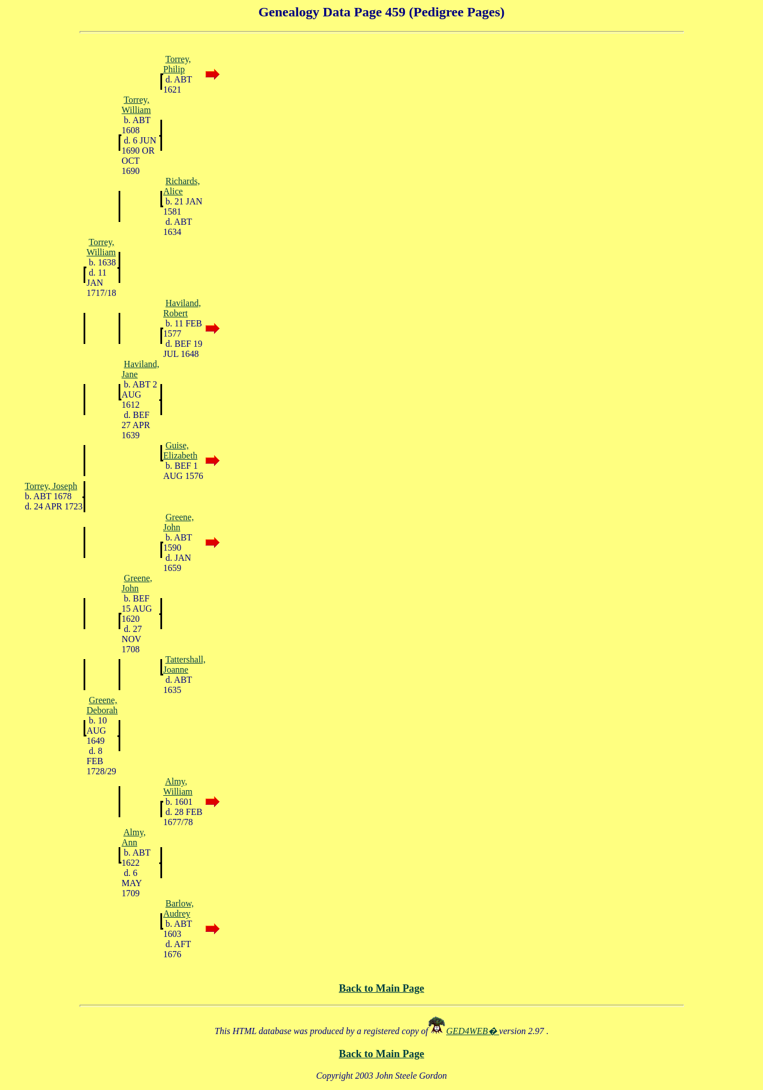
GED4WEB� (472, 1031)
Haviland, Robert (182, 308)
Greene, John (178, 522)
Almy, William (178, 786)
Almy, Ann (133, 837)
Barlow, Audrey (178, 908)
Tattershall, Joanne (184, 664)
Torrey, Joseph (51, 486)
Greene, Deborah (101, 705)
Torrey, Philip (177, 64)
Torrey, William (136, 105)
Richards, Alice (181, 186)
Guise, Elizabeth (180, 450)
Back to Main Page (381, 988)
